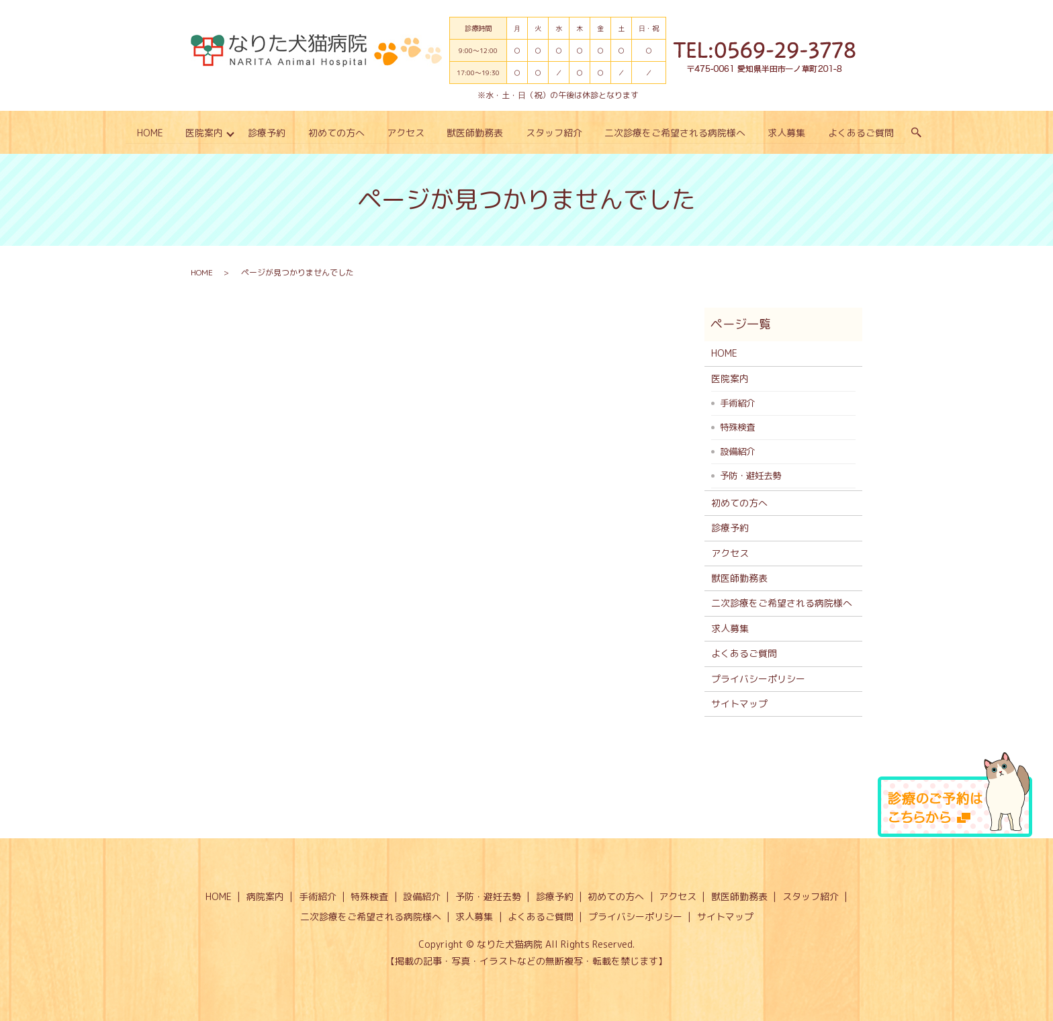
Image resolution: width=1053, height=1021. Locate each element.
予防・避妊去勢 (750, 476)
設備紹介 (737, 451)
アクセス (405, 132)
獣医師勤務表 (475, 132)
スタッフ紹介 (554, 132)
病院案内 (265, 896)
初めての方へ (336, 132)
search (917, 133)
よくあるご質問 (862, 132)
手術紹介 (737, 403)
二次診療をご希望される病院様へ (675, 132)
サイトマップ (739, 703)
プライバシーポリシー (758, 678)
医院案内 (203, 132)
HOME (149, 132)
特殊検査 (737, 427)
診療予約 (266, 132)
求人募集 (787, 132)
